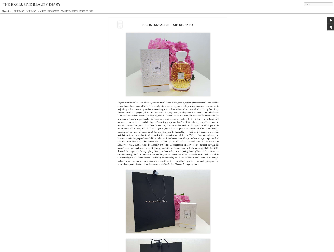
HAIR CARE (31, 11)
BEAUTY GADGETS (69, 11)
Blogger (175, 250)
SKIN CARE (19, 11)
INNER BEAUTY (86, 11)
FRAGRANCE (53, 11)
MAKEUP (42, 11)
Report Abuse (182, 250)
